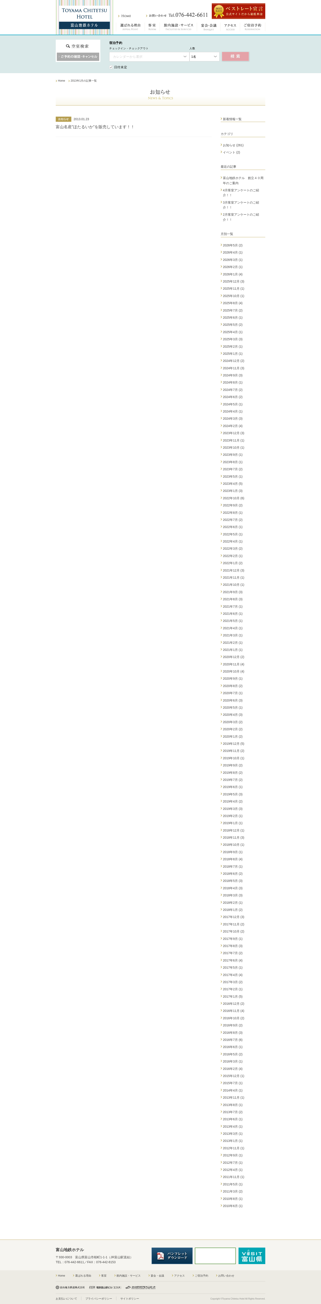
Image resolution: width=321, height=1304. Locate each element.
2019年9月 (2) (233, 765)
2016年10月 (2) (233, 1018)
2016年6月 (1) (233, 1047)
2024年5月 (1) (233, 404)
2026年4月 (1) (233, 252)
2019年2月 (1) (233, 816)
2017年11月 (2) (233, 924)
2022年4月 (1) (233, 541)
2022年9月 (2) (233, 505)
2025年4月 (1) (233, 332)
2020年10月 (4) (233, 671)
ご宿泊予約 (252, 28)
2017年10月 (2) (233, 931)
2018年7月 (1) (233, 866)
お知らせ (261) (233, 145)
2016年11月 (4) (233, 1011)
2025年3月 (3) (233, 339)
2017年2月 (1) (233, 989)
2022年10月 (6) (233, 498)
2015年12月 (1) (233, 1076)
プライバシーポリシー (98, 1298)
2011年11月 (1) (233, 1177)
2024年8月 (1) (233, 382)
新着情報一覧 (232, 119)
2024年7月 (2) (233, 390)
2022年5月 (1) (233, 534)
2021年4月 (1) (233, 628)
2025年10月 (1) (233, 296)
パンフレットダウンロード (172, 1256)
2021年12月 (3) (233, 570)
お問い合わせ (177, 15)
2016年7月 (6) (233, 1040)
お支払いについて (66, 1298)
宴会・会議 (208, 28)
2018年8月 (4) (233, 859)
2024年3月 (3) (233, 418)
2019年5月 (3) (233, 794)
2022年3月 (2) (233, 548)
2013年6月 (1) (233, 1119)
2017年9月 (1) (233, 939)
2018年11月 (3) (233, 837)
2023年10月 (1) (233, 447)
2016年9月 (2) (233, 1025)
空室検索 (235, 56)
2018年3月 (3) (233, 895)
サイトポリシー (129, 1298)
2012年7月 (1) (233, 1162)
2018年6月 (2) (233, 873)
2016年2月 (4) (233, 1069)
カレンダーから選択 (127, 56)
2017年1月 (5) (233, 996)
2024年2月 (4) (233, 426)
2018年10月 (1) (233, 844)
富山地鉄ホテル (84, 17)
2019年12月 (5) (233, 743)
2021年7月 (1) (233, 606)
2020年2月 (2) (233, 729)
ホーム (124, 16)
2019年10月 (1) (233, 758)
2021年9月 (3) (233, 592)
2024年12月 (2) (233, 361)
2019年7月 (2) (233, 780)
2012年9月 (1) (233, 1155)
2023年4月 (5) (233, 483)
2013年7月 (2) (233, 1112)
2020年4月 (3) (233, 714)
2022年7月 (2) (233, 520)
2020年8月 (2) (233, 686)
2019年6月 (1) (233, 787)
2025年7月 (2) (233, 310)
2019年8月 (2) (233, 772)
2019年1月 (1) (233, 823)
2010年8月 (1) (233, 1199)
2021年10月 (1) (233, 584)
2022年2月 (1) (233, 556)
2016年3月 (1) (233, 1061)
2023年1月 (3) (233, 491)
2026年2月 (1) (233, 267)
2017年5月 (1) (233, 967)
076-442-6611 (74, 1262)
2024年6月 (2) (233, 397)
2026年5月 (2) (233, 245)
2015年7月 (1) (233, 1083)
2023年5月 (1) (233, 476)
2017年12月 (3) (233, 917)
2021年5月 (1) (233, 621)
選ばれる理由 (130, 28)
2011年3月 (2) (233, 1191)
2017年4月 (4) (233, 975)
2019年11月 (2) (233, 751)
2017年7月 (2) (233, 953)
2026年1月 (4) (233, 274)
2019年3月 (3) (233, 809)
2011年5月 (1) (233, 1184)
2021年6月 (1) (233, 613)
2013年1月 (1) (233, 1141)
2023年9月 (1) (233, 454)
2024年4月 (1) (233, 411)
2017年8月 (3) (233, 946)
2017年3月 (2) (233, 982)
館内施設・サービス (178, 28)
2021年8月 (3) (233, 599)
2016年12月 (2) (233, 1003)
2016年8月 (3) (233, 1032)
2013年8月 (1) (233, 1105)
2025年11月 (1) (233, 288)
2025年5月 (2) (233, 324)
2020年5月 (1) (233, 707)
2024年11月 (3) (233, 368)
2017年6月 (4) (233, 960)
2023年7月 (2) (233, 469)
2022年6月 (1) (233, 527)
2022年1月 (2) (233, 563)
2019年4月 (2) (233, 801)
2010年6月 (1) (233, 1206)
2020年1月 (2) (233, 736)
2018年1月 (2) (233, 910)
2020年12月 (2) (233, 657)
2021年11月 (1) (233, 577)
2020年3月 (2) (233, 722)
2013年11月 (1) (233, 1097)
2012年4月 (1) (233, 1170)
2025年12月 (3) (233, 281)
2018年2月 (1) (233, 902)
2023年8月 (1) (233, 462)
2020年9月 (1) (233, 678)
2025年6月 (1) (233, 317)
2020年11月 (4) (233, 664)
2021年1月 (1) (233, 650)
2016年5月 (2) (233, 1054)
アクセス (230, 28)
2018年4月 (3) (233, 888)
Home (61, 1275)
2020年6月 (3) (233, 700)
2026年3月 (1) (233, 260)
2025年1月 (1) (233, 353)
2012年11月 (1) (233, 1148)
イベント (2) (231, 152)
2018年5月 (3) (233, 881)
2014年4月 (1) (233, 1090)
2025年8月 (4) (233, 303)
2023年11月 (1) (233, 440)
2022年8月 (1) (233, 512)
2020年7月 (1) (233, 693)
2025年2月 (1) (233, 346)
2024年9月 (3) (233, 375)
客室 (152, 28)
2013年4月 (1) (233, 1126)
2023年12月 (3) (233, 433)
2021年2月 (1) (233, 642)
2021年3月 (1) (233, 635)
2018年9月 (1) (233, 852)
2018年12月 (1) (233, 830)
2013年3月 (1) (233, 1133)
